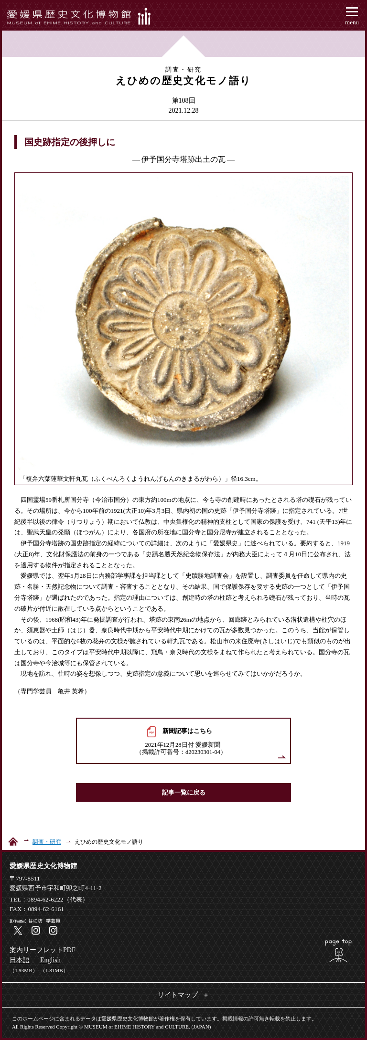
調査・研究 (46, 841)
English (50, 960)
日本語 (20, 960)
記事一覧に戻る (183, 792)
